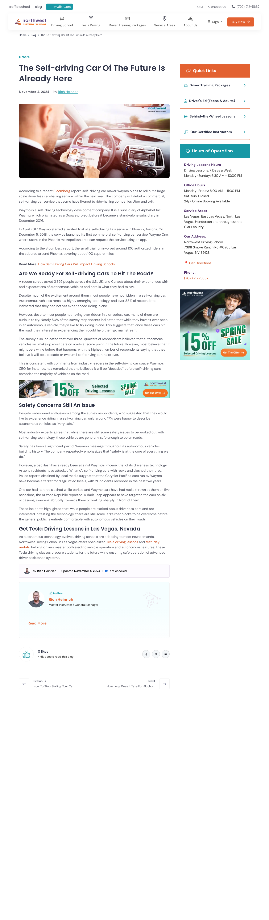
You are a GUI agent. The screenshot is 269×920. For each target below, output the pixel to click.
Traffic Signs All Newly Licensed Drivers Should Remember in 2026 (50, 889)
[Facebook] (146, 654)
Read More (37, 623)
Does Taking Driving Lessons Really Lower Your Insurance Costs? (213, 889)
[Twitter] (156, 654)
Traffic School (19, 6)
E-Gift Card (62, 6)
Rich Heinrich (68, 92)
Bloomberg (61, 191)
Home (22, 35)
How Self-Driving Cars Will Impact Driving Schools (76, 264)
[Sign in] (214, 22)
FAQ (200, 6)
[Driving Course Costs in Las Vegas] (127, 22)
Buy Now (49, 758)
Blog (38, 6)
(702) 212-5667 (196, 278)
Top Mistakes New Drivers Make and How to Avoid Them (131, 889)
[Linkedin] (166, 654)
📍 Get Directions (197, 263)
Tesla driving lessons (122, 542)
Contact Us (217, 6)
